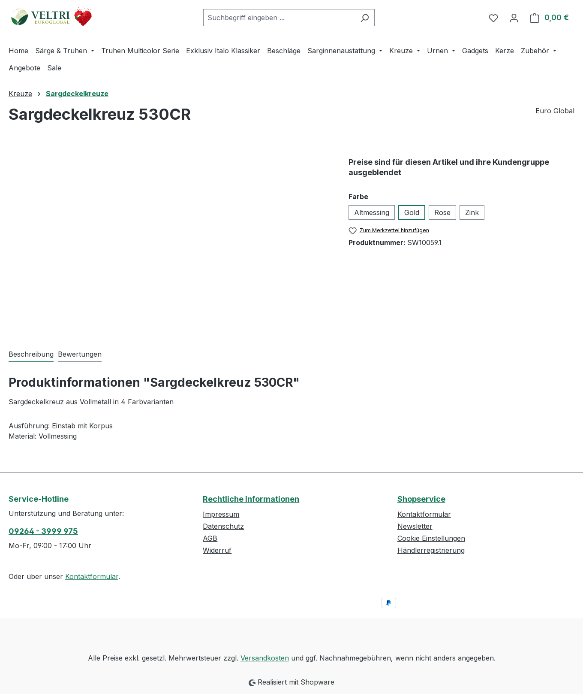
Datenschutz (223, 526)
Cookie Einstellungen (431, 538)
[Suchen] (365, 17)
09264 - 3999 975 (43, 531)
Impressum (221, 514)
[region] (170, 239)
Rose (442, 212)
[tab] (31, 354)
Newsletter (415, 526)
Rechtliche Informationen (251, 498)
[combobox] (279, 17)
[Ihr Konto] (514, 17)
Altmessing (371, 212)
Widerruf (217, 550)
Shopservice (421, 498)
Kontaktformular (91, 576)
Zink (472, 212)
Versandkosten (264, 658)
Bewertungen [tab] (80, 354)
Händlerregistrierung (431, 550)
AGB (210, 538)
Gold (411, 212)
